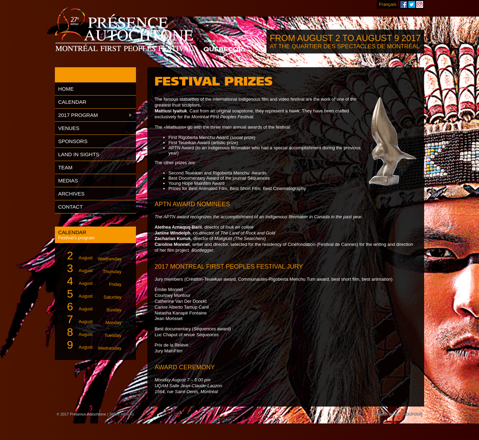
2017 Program (78, 115)
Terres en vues (121, 414)
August (91, 255)
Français (387, 4)
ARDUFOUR (411, 414)
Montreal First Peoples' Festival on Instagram (419, 4)
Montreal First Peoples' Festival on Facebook (403, 4)
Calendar (72, 102)
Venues (68, 128)
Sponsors (72, 141)
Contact (70, 207)
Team (65, 167)
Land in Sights (78, 154)
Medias (68, 180)
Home (66, 89)
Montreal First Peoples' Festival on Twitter (411, 4)
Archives (71, 194)
